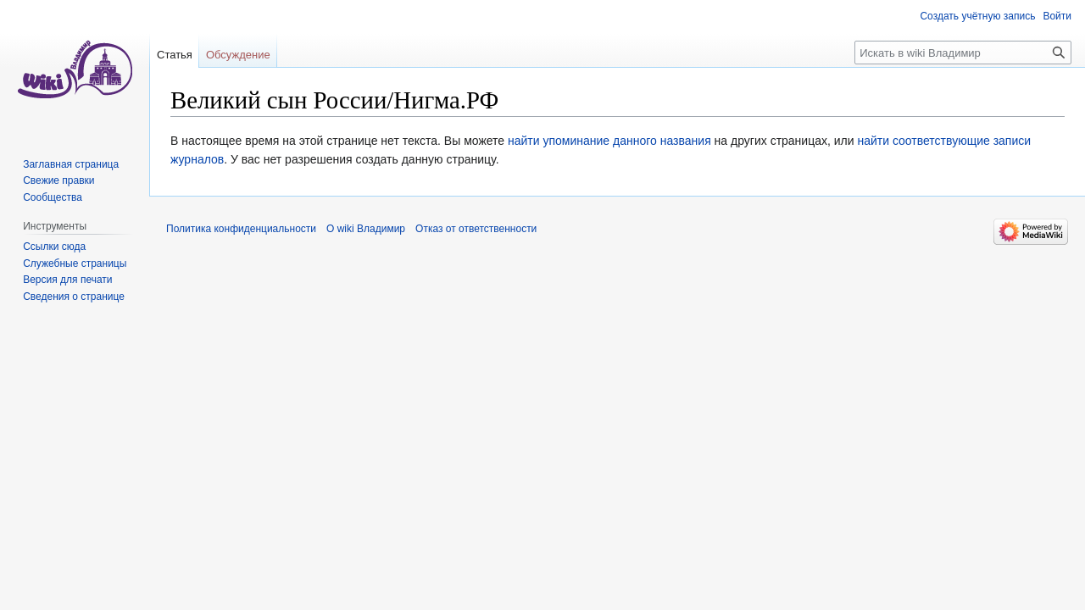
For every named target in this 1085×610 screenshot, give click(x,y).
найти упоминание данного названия (609, 140)
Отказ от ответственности (476, 229)
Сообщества (52, 197)
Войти (1057, 16)
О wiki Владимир (365, 229)
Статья (174, 54)
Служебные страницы (74, 263)
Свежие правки (58, 180)
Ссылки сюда (54, 246)
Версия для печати (67, 280)
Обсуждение (238, 54)
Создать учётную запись (977, 16)
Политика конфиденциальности (241, 229)
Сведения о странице (74, 296)
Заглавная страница (71, 164)
